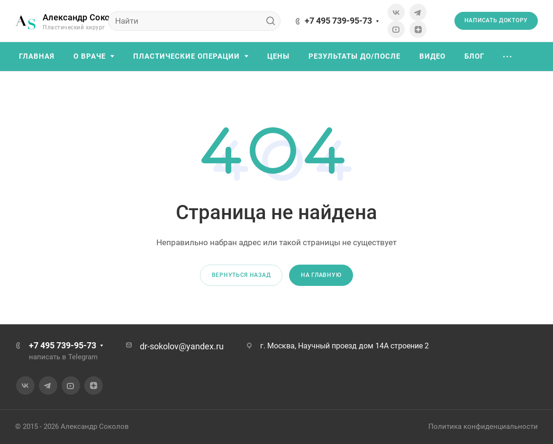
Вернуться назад (241, 275)
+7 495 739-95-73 (338, 21)
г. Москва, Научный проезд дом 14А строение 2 (344, 345)
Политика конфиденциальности (483, 426)
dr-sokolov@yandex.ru (182, 346)
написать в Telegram (63, 357)
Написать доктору (496, 20)
